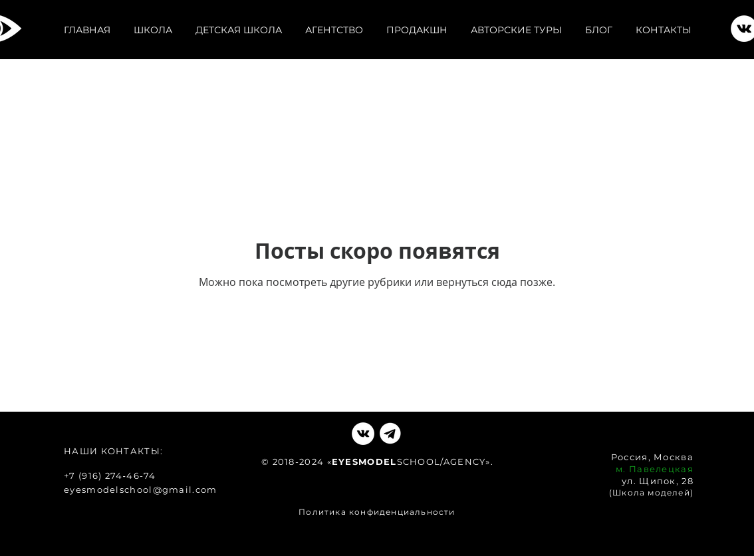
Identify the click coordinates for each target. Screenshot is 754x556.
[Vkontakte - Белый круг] (363, 433)
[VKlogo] (390, 433)
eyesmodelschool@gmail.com (140, 489)
